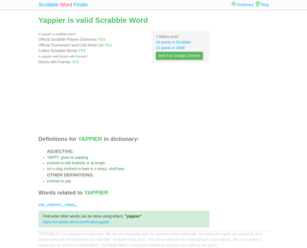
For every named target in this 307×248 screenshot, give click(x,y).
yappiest (55, 204)
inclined (53, 163)
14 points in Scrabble (173, 42)
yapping (81, 157)
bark (85, 169)
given (65, 157)
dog (58, 169)
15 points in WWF (170, 48)
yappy (71, 204)
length (100, 163)
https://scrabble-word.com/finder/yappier (76, 222)
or (88, 163)
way (121, 169)
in (91, 169)
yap (68, 181)
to (72, 157)
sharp (102, 169)
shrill (113, 169)
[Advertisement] (124, 100)
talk (68, 163)
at (92, 163)
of (49, 169)
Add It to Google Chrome (179, 55)
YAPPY (53, 157)
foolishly (78, 163)
